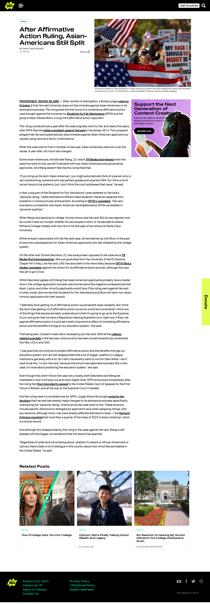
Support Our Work (37, 582)
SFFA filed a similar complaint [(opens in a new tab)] (55, 277)
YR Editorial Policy (83, 586)
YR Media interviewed (105, 165)
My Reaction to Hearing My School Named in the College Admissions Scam (156, 558)
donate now (152, 139)
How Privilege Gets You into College (46, 557)
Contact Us (32, 595)
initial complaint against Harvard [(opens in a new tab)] (82, 135)
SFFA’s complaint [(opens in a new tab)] (110, 210)
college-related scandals (40, 352)
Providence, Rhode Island (44, 102)
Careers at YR (33, 586)
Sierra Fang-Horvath (38, 59)
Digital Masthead (83, 591)
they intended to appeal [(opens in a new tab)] (80, 402)
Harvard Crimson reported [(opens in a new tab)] (71, 439)
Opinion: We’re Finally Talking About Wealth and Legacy (101, 557)
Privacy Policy (81, 582)
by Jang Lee (88, 567)
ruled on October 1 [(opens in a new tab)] (36, 106)
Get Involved (189, 5)
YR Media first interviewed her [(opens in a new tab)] (44, 268)
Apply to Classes (36, 591)
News (29, 22)
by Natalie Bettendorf (149, 567)
